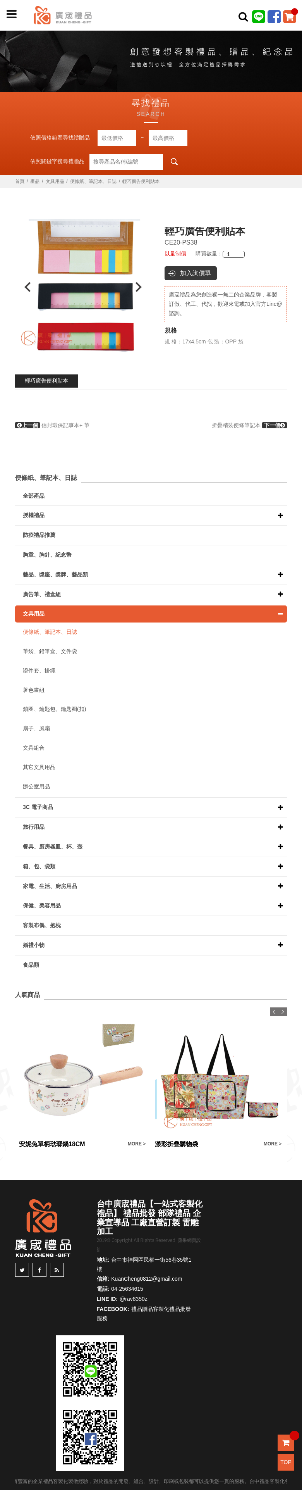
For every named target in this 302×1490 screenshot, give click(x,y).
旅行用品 (34, 827)
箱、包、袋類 (39, 866)
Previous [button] (24, 287)
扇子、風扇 (36, 728)
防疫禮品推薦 (39, 535)
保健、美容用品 (42, 905)
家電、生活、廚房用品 (50, 886)
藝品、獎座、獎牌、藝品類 (55, 574)
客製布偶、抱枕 (42, 925)
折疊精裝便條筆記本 (249, 425)
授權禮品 (34, 515)
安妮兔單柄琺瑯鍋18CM (52, 1144)
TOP (286, 1462)
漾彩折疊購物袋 (176, 1144)
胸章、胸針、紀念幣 (47, 555)
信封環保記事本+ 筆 (52, 425)
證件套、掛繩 (39, 670)
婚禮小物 (34, 945)
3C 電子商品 (38, 807)
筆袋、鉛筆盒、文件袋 (50, 651)
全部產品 (34, 496)
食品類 (31, 965)
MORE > (137, 1144)
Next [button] (142, 287)
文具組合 (34, 748)
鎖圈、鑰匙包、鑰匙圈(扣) (54, 709)
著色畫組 (34, 690)
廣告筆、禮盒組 (42, 594)
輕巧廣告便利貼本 (46, 381)
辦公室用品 (36, 786)
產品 (34, 181)
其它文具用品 (39, 767)
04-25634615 (127, 1289)
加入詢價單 (195, 273)
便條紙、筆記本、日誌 (93, 181)
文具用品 (55, 181)
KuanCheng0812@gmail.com (146, 1279)
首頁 (19, 181)
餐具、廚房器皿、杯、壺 (52, 846)
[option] (83, 287)
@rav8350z (134, 1299)
